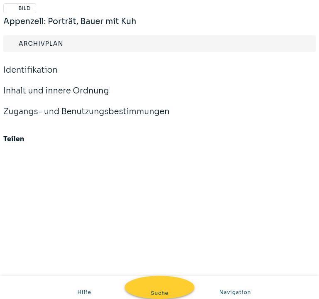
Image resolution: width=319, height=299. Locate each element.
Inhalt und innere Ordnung (56, 96)
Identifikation (30, 75)
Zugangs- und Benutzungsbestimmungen (86, 117)
